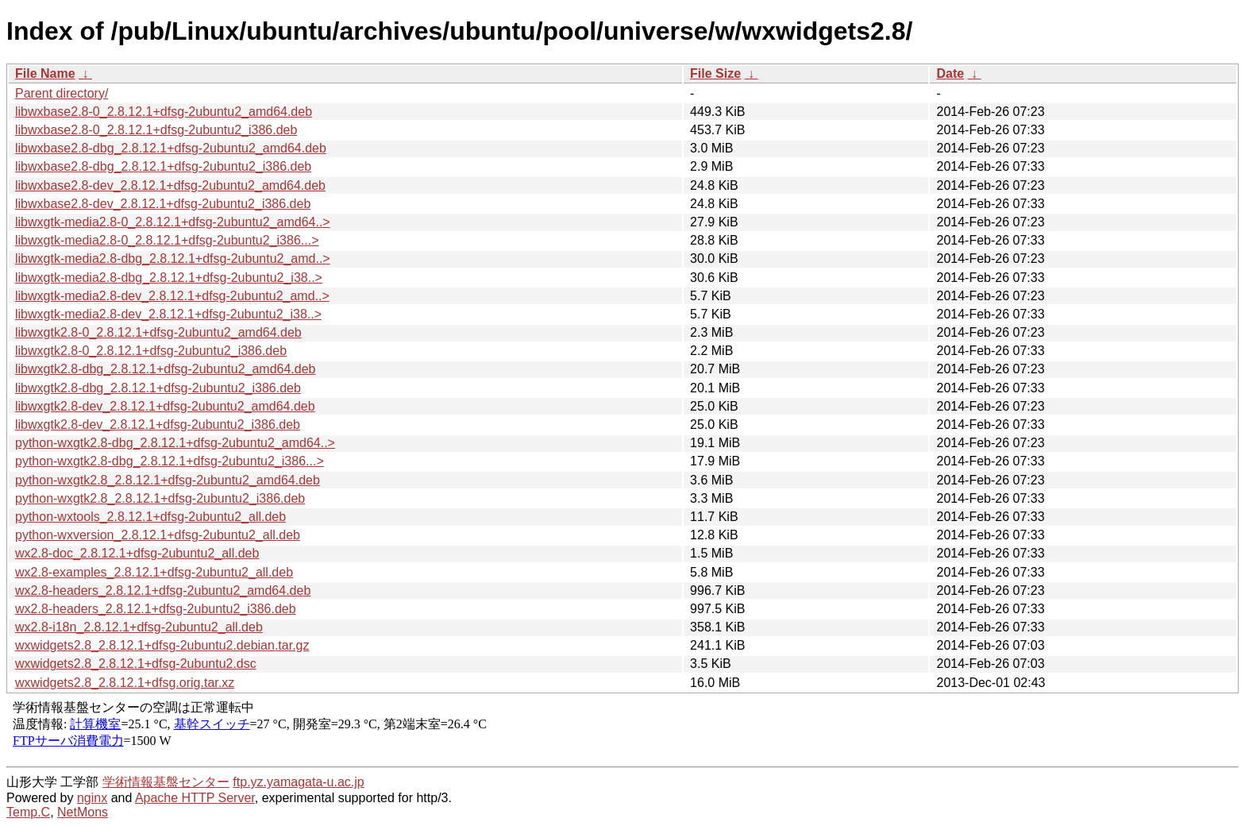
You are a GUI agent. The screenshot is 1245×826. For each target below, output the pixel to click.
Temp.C (28, 812)
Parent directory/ (61, 93)
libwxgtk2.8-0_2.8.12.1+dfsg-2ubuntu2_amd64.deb (158, 332)
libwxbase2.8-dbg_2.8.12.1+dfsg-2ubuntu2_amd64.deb (170, 148)
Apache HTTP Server (195, 798)
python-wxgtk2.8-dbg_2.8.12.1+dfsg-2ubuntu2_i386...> (169, 461)
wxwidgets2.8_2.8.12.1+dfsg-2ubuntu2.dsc (135, 663)
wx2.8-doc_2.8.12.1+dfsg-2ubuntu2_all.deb (137, 553)
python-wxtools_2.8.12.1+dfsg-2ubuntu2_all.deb (150, 516)
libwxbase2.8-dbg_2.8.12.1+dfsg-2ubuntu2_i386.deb (163, 166)
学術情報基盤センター (165, 782)
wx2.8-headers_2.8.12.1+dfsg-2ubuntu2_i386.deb (155, 609)
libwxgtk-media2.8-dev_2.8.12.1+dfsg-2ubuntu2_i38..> (168, 314)
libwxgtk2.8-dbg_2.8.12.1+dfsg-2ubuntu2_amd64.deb (165, 369)
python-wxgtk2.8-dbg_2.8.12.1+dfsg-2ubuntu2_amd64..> (175, 443)
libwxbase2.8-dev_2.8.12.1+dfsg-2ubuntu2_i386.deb (162, 203)
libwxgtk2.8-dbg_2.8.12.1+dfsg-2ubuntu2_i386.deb (158, 388)
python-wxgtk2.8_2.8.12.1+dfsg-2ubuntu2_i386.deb (160, 498)
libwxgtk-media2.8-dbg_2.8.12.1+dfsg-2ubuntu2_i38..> (168, 277)
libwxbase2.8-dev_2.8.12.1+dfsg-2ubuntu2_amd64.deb (170, 185)
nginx (92, 798)
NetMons (82, 812)
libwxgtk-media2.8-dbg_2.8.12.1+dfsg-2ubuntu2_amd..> (172, 258)
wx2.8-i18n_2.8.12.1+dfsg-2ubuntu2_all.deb (139, 627)
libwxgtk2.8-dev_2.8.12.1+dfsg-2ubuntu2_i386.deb (157, 424)
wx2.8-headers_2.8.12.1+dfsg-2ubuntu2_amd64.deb (162, 590)
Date (950, 73)
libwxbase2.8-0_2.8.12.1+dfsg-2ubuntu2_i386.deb (156, 130)
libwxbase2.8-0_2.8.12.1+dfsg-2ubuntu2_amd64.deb (163, 111)
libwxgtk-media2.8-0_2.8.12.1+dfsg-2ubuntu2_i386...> (166, 240)
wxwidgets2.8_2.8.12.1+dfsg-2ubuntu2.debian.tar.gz (162, 645)
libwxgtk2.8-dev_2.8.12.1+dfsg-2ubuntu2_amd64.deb (165, 406)
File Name (45, 73)
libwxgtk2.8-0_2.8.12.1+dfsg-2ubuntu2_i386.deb (151, 350)
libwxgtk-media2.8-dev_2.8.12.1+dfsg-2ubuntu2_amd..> (172, 296)
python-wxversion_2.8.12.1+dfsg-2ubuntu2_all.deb (157, 535)
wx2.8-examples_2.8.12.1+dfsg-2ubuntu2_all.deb (154, 572)
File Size (715, 73)
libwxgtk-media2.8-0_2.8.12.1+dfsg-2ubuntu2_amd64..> (172, 222)
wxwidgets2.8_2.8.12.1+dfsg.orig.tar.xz (124, 682)
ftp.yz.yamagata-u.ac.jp (298, 782)
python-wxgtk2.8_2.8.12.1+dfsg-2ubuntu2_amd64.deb (167, 480)
